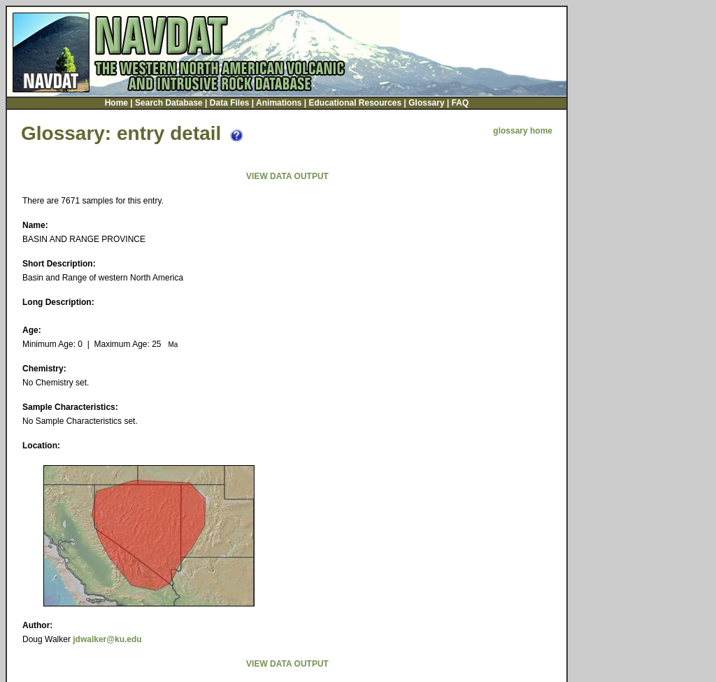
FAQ (460, 101)
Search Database (169, 101)
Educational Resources (354, 101)
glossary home (522, 129)
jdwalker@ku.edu (107, 638)
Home (116, 101)
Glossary (426, 101)
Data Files (230, 101)
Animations (278, 101)
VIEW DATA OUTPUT (287, 175)
